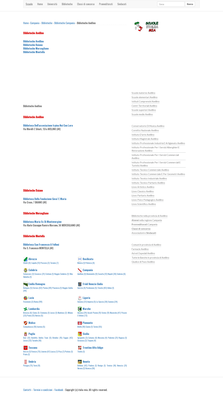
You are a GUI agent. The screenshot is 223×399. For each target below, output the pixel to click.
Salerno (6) (121, 273)
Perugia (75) (28, 365)
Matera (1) (81, 262)
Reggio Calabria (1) (61, 273)
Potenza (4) (90, 262)
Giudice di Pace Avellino (143, 262)
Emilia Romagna (36, 284)
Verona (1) (81, 368)
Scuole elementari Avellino (144, 97)
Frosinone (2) (28, 301)
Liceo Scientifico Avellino (144, 204)
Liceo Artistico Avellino (143, 187)
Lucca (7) (54, 351)
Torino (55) (97, 326)
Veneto (86, 361)
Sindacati (121, 4)
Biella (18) (81, 326)
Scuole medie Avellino (142, 114)
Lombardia (33, 309)
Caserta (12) (102, 273)
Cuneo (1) (89, 326)
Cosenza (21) (40, 273)
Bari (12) (26, 337)
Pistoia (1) (69, 351)
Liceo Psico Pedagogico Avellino (148, 200)
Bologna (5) (27, 287)
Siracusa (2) (82, 340)
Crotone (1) (49, 273)
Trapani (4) (91, 340)
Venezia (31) (122, 365)
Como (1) (36, 312)
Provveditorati (106, 4)
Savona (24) (113, 301)
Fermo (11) (105, 312)
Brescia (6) (27, 312)
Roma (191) (38, 301)
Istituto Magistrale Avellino (145, 139)
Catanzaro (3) (28, 273)
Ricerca (190, 4)
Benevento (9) (92, 273)
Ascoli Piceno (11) (94, 312)
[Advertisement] (75, 79)
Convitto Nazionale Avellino (145, 130)
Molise (31, 322)
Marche (87, 309)
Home (40, 4)
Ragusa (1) (123, 337)
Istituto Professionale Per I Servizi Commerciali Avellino (155, 157)
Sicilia (86, 334)
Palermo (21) (113, 337)
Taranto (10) (36, 340)
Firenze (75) (36, 351)
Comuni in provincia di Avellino (146, 244)
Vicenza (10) (90, 368)
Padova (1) (92, 365)
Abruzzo (32, 259)
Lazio (31, 298)
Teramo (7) (54, 262)
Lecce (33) (27, 340)
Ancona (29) (82, 312)
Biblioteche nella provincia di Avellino (150, 216)
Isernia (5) (41, 326)
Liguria (86, 298)
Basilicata (88, 259)
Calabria (32, 270)
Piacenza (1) (57, 287)
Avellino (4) (81, 273)
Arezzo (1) (27, 351)
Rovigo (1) (102, 365)
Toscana (32, 347)
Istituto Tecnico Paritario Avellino (148, 182)
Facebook (59, 390)
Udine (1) (110, 287)
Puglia (31, 334)
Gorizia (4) (81, 287)
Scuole (29, 4)
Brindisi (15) (57, 337)
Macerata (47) (115, 312)
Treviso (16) (111, 365)
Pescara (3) (45, 262)
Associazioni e (144, 233)
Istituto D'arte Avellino (143, 134)
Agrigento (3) (82, 337)
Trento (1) (81, 351)
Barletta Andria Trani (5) (41, 337)
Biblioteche (67, 4)
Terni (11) (36, 365)
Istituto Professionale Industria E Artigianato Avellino (158, 143)
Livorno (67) (45, 351)
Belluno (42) (82, 365)
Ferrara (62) (37, 287)
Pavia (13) (31, 315)
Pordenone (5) (91, 287)
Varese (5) (39, 315)
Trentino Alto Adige (93, 347)
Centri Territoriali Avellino (144, 105)
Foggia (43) (68, 337)
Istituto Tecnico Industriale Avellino (149, 178)
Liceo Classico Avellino (143, 191)
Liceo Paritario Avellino (143, 195)
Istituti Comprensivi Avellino (146, 101)
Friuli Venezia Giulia (93, 284)
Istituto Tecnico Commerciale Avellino (150, 170)
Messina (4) (102, 337)
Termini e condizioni (42, 390)
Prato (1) (26, 354)
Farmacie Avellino (140, 249)
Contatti (27, 390)
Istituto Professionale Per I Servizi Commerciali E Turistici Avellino (156, 164)
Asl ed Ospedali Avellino (143, 253)
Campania (34, 23)
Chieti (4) (27, 262)
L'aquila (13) (35, 262)
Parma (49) (47, 287)
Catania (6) (92, 337)
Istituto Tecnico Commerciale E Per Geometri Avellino (158, 174)
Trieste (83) (102, 287)
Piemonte (88, 322)
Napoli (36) (112, 273)
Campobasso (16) (30, 326)
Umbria (32, 361)
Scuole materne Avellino (143, 93)
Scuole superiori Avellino (144, 110)
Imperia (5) (91, 301)
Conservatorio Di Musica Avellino (148, 126)
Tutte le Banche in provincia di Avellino (150, 257)
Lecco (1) (53, 312)
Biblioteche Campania (64, 23)
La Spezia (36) (102, 301)
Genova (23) (82, 301)
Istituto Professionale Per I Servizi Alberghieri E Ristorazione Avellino (155, 149)
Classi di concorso (85, 4)
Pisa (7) (61, 351)
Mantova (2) (62, 312)
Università (52, 4)
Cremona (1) (45, 312)
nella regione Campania (147, 220)
